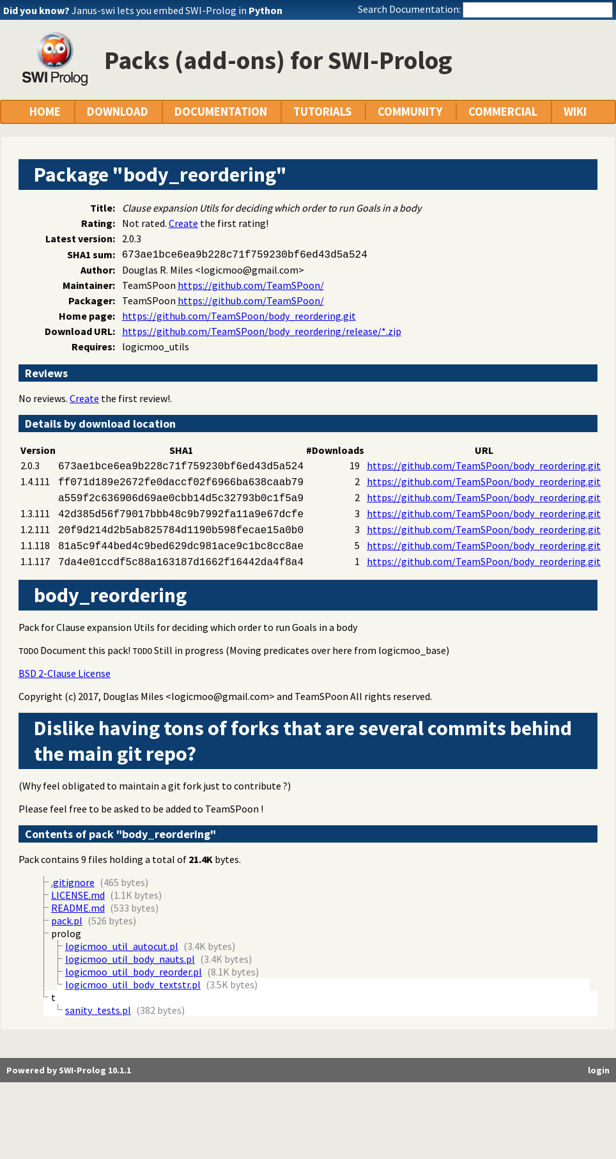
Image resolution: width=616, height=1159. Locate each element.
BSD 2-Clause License (65, 673)
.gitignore (73, 882)
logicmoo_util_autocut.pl (121, 946)
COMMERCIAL (502, 111)
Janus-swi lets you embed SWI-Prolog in (177, 10)
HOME (45, 111)
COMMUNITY (410, 111)
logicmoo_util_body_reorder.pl (133, 971)
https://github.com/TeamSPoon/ (251, 285)
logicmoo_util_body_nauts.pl (130, 959)
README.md (78, 907)
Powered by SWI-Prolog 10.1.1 (68, 1070)
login (599, 1070)
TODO (28, 651)
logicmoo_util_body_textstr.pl (133, 984)
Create (183, 223)
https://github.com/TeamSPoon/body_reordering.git (239, 315)
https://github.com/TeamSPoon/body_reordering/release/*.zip (261, 331)
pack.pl (66, 920)
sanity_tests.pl (98, 1010)
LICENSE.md (78, 895)
